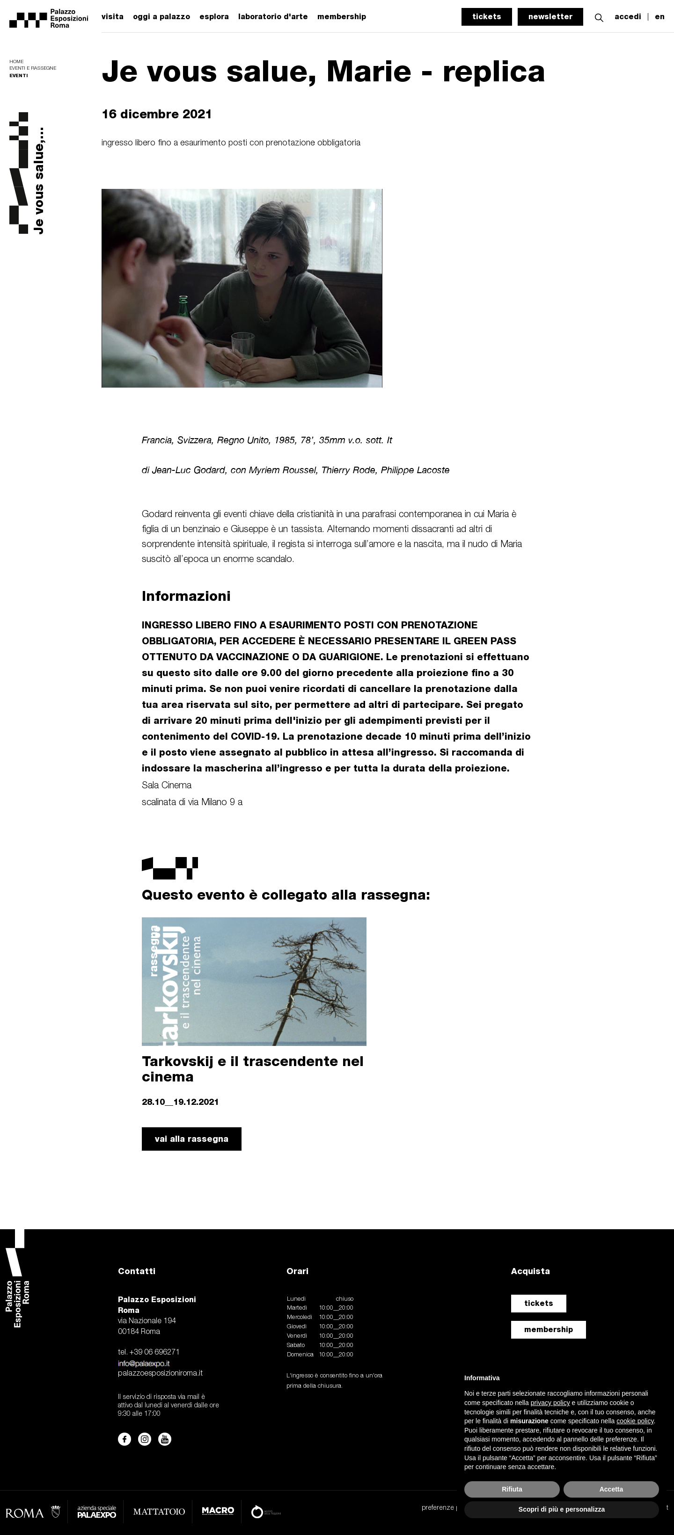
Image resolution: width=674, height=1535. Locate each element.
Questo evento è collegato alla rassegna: (286, 894)
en (660, 17)
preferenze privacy (449, 1508)
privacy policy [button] (550, 1402)
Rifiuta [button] (512, 1489)
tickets (486, 16)
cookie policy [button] (634, 1421)
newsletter (550, 16)
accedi (628, 17)
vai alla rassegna (191, 1139)
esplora (214, 17)
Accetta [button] (611, 1489)
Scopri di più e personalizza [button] (562, 1509)
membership (548, 1329)
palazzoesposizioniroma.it (160, 1373)
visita (113, 17)
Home (16, 62)
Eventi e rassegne (32, 68)
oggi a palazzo (161, 17)
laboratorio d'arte (273, 17)
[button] (599, 17)
